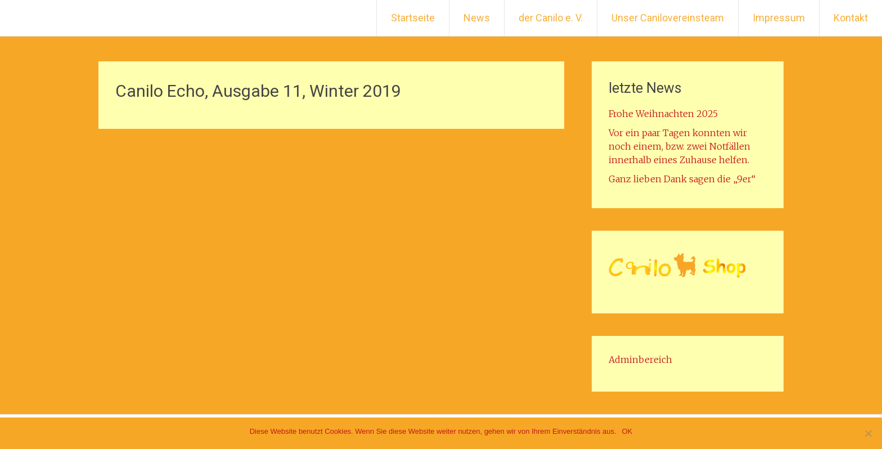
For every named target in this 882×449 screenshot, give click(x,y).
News (477, 18)
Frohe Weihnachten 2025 (663, 113)
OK (627, 431)
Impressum (779, 18)
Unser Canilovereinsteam (667, 18)
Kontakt (851, 18)
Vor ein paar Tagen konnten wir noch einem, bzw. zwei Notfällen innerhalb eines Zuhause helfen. (679, 146)
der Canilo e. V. (551, 18)
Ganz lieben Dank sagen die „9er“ (682, 179)
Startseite (413, 18)
